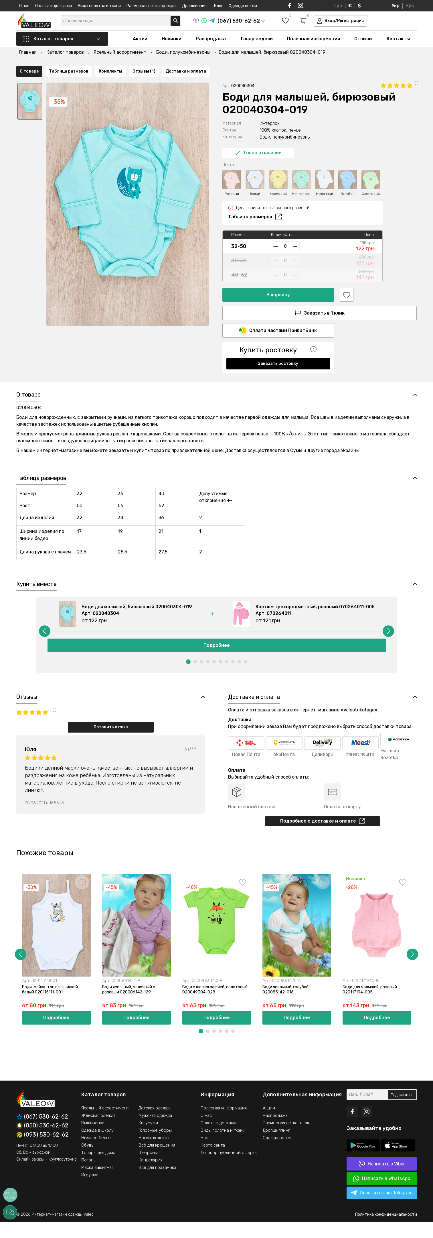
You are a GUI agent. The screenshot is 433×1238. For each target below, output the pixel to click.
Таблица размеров (255, 207)
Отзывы (363, 46)
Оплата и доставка (53, 5)
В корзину (278, 285)
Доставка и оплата (186, 376)
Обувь (87, 1161)
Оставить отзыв (111, 740)
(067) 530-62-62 (42, 1133)
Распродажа (211, 46)
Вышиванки (92, 1139)
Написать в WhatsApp (381, 1195)
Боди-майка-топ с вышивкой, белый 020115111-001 (54, 1004)
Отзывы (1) (144, 376)
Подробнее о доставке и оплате (322, 835)
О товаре (29, 376)
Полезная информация (313, 46)
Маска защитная (97, 1183)
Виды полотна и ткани (99, 5)
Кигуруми (148, 1139)
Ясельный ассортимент (105, 1124)
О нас (24, 5)
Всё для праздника (157, 1183)
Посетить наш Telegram (382, 1209)
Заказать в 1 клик (278, 304)
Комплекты (110, 376)
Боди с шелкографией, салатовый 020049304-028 (213, 1004)
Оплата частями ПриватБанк (278, 322)
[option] (30, 92)
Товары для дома (98, 1168)
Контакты (398, 46)
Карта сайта (213, 1161)
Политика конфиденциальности (386, 1230)
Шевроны (148, 1168)
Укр (396, 5)
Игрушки (89, 1191)
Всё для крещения (157, 1161)
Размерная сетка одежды (151, 5)
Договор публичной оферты (229, 1168)
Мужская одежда (155, 1131)
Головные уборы (155, 1146)
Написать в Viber (382, 1180)
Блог (218, 5)
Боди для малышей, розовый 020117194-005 (373, 1004)
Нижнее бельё (96, 1154)
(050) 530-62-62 (42, 1142)
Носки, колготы (154, 1154)
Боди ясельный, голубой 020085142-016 (288, 1004)
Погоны (88, 1176)
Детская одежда (155, 1124)
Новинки (171, 46)
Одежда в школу (97, 1146)
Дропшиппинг (195, 5)
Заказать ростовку (278, 355)
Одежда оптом (243, 5)
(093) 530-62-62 (42, 1151)
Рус (410, 5)
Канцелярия (150, 1176)
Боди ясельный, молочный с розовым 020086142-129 (132, 1004)
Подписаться (402, 1111)
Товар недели (256, 46)
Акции (140, 46)
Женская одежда (98, 1131)
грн (338, 5)
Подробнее (216, 657)
